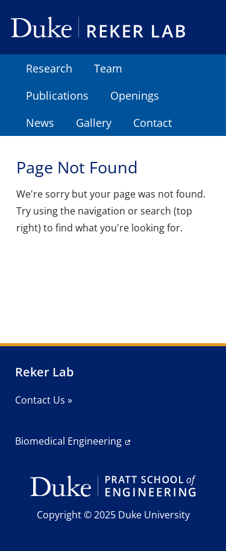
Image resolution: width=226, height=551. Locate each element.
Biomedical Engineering (68, 441)
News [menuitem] (40, 122)
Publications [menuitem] (57, 95)
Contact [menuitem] (152, 122)
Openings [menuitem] (134, 95)
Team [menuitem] (108, 68)
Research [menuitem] (49, 68)
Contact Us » (43, 400)
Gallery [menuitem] (93, 122)
